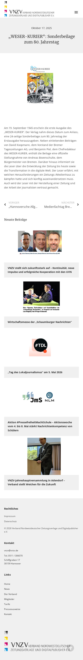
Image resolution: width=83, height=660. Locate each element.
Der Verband (10, 594)
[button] (76, 12)
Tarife (7, 604)
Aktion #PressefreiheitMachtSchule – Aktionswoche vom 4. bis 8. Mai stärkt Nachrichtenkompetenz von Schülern (40, 426)
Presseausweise (12, 609)
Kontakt (8, 614)
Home (7, 583)
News (7, 588)
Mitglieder (9, 599)
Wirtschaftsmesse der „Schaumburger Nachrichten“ (40, 322)
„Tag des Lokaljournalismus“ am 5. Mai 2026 (35, 372)
